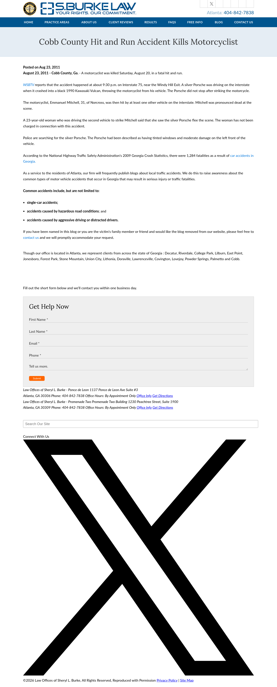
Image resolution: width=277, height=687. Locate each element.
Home (28, 26)
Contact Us (243, 26)
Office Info (144, 399)
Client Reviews (121, 26)
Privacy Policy (167, 684)
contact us (31, 241)
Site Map (187, 684)
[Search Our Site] (140, 428)
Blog (219, 26)
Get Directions (162, 399)
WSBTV (28, 88)
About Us (89, 26)
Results (150, 26)
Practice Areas (57, 26)
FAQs (172, 26)
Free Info (195, 26)
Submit (37, 382)
